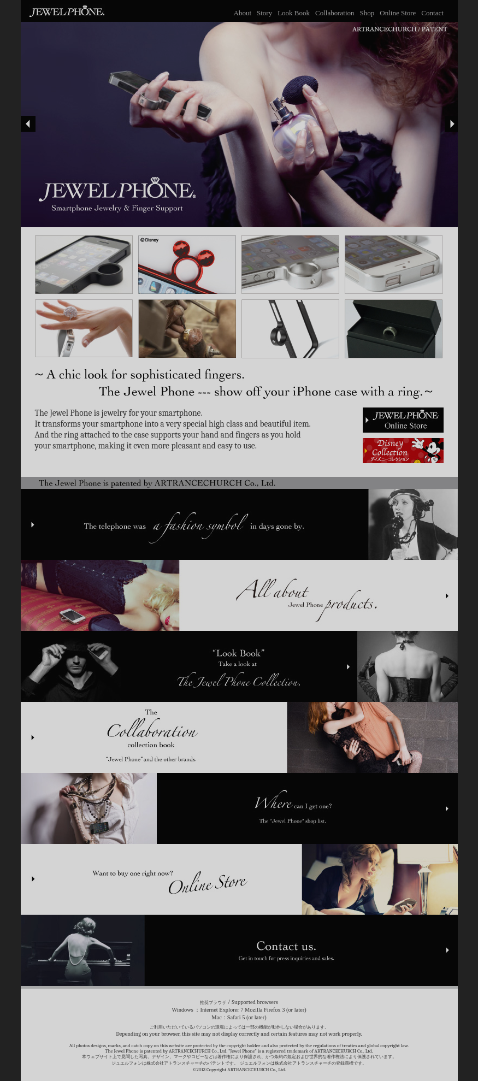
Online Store (398, 13)
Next (450, 124)
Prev (28, 124)
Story (264, 13)
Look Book (294, 13)
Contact (432, 13)
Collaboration (335, 13)
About (243, 13)
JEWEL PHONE (64, 10)
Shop (367, 13)
